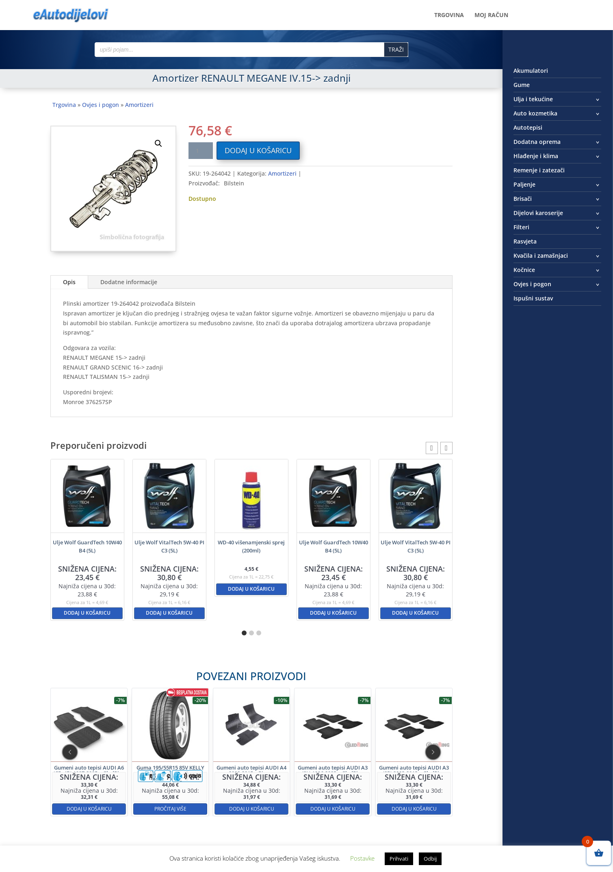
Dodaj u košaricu (258, 150)
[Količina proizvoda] (200, 150)
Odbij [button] (430, 858)
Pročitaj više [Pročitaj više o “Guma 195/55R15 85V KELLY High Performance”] (204, 782)
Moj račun (491, 15)
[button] (158, 143)
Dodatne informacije (128, 282)
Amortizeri (139, 105)
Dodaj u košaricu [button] (87, 612)
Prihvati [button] (399, 858)
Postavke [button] (362, 858)
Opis (69, 282)
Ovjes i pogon (100, 105)
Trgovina (449, 15)
